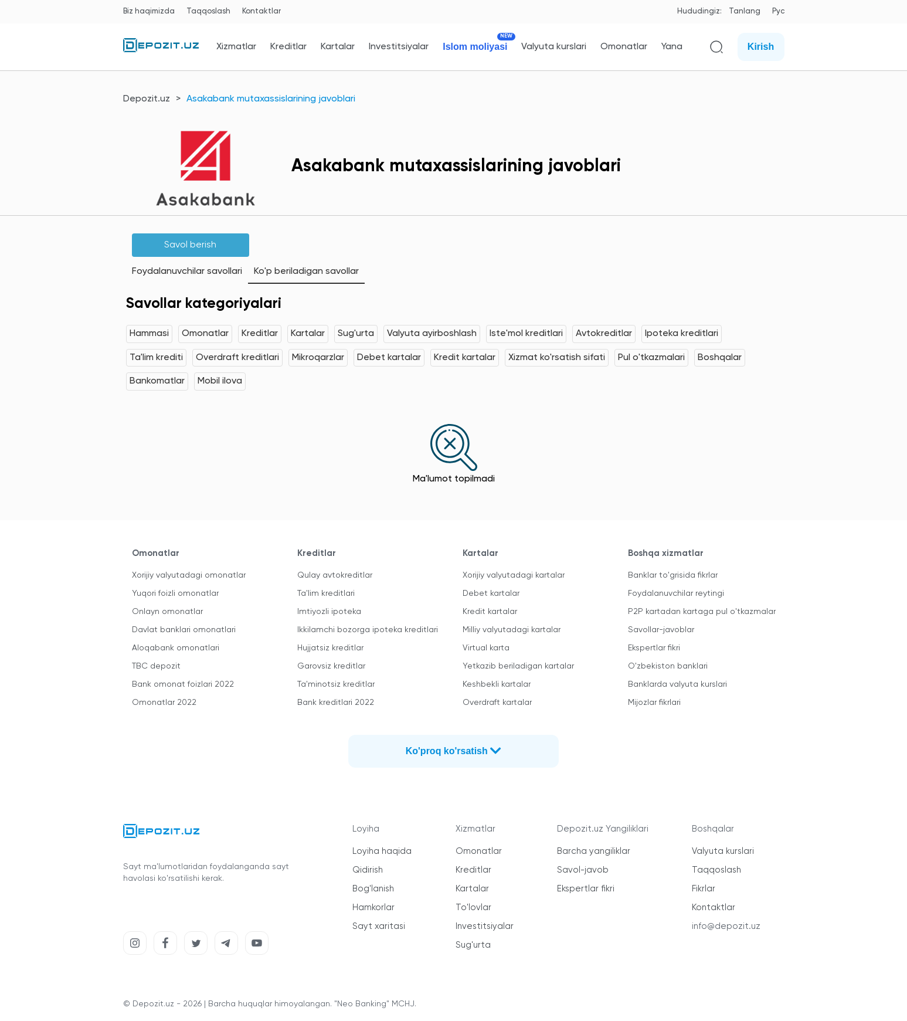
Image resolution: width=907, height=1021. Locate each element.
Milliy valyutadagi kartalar (511, 630)
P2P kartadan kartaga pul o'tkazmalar (702, 612)
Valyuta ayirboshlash (432, 333)
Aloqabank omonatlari (175, 648)
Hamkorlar (373, 907)
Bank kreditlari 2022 (335, 702)
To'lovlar (473, 907)
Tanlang (744, 11)
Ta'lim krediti (156, 357)
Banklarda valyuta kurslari (677, 684)
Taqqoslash (208, 11)
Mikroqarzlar (318, 357)
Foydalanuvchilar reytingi (676, 593)
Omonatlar (623, 47)
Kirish (761, 47)
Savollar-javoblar (661, 630)
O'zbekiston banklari (668, 666)
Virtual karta (486, 648)
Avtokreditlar (604, 333)
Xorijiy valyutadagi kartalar (514, 575)
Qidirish (367, 870)
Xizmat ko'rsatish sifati (556, 357)
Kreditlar (288, 47)
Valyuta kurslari (553, 47)
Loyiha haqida (382, 851)
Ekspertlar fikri (654, 648)
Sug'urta (356, 333)
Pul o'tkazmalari (651, 357)
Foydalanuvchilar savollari (187, 271)
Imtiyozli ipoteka (329, 612)
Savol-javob (583, 870)
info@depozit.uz (726, 926)
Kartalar (338, 47)
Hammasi (149, 333)
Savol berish (190, 245)
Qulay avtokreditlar (334, 575)
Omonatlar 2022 (164, 702)
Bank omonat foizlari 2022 (183, 684)
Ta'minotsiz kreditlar (336, 684)
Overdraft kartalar (497, 702)
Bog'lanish (373, 888)
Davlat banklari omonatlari (184, 630)
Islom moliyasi (475, 47)
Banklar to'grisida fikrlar (673, 575)
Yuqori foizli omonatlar (175, 593)
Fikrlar (703, 888)
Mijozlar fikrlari (654, 702)
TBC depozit (156, 666)
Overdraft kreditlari (237, 357)
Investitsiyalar (399, 47)
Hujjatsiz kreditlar (330, 648)
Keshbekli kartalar (497, 684)
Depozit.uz (146, 99)
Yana (671, 47)
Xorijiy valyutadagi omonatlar (189, 575)
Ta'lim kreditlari (326, 593)
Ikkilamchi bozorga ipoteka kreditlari (367, 630)
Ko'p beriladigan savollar (306, 271)
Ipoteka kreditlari (681, 333)
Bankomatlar (157, 381)
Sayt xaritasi (378, 926)
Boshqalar (720, 357)
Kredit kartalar (464, 357)
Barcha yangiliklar (593, 851)
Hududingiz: (699, 11)
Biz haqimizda (149, 11)
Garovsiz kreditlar (331, 666)
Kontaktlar (261, 11)
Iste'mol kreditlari (526, 333)
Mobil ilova (220, 381)
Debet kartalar (389, 357)
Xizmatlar (236, 47)
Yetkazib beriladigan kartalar (518, 666)
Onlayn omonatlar (167, 612)
